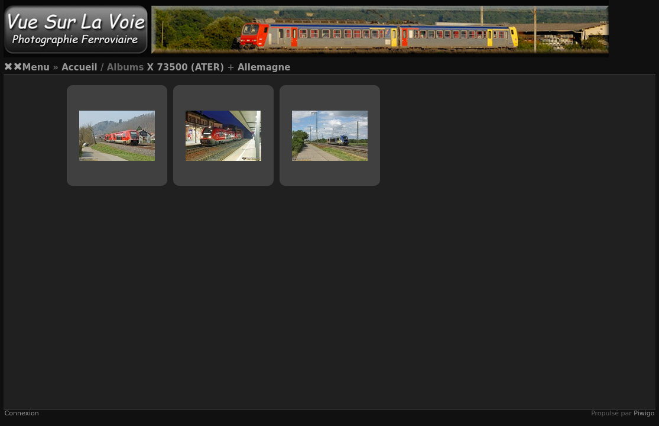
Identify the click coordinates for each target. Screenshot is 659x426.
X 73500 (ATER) (185, 67)
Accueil (79, 67)
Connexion (22, 413)
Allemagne (264, 67)
